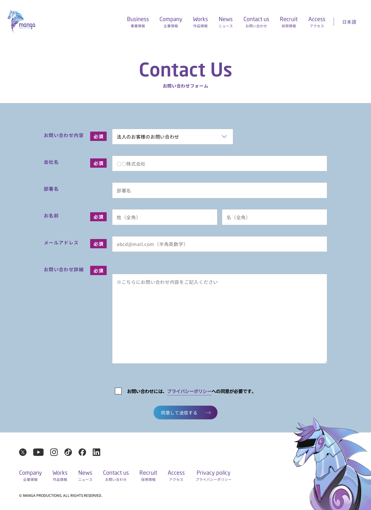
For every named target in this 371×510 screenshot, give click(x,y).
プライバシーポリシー (189, 391)
